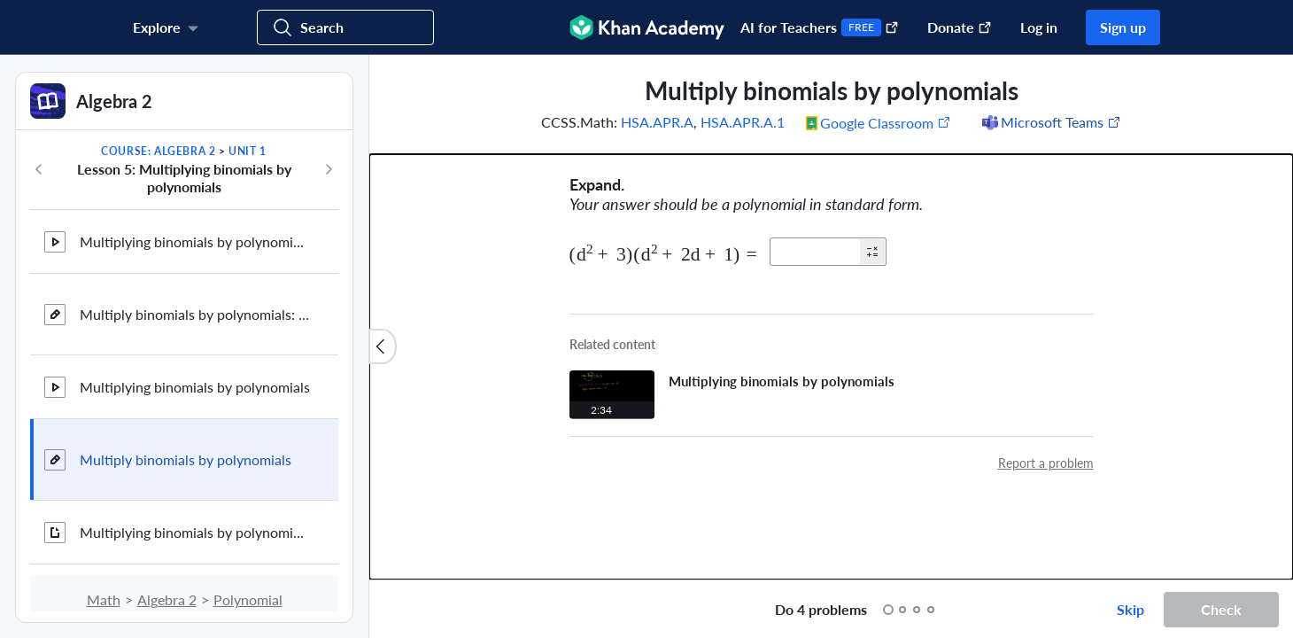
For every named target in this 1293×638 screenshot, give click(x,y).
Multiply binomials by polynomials (185, 459)
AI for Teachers (819, 27)
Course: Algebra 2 (158, 151)
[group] (831, 317)
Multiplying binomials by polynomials (195, 386)
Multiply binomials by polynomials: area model (195, 314)
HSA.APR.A (657, 121)
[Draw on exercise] (401, 609)
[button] (872, 251)
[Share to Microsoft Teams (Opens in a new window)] (1050, 122)
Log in (1038, 27)
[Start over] (743, 609)
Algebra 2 (167, 599)
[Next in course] (328, 169)
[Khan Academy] (646, 27)
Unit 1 (247, 151)
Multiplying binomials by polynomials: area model (195, 241)
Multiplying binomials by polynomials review (195, 532)
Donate (959, 27)
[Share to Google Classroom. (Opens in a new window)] (878, 122)
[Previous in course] (39, 169)
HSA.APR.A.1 (743, 121)
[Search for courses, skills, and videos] (345, 27)
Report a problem (1046, 463)
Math (103, 599)
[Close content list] (382, 346)
